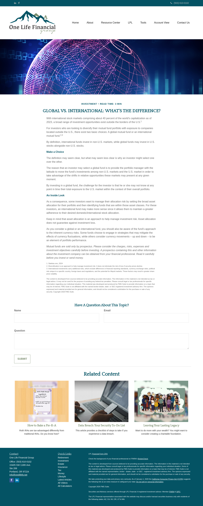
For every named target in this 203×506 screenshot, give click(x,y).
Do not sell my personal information (149, 482)
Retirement (63, 457)
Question (19, 330)
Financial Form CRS (100, 454)
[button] (90, 22)
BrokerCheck (143, 459)
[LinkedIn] (15, 3)
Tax (59, 470)
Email (107, 310)
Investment (63, 460)
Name (17, 310)
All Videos (63, 483)
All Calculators (65, 486)
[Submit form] (22, 359)
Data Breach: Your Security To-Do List (101, 425)
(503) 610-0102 (179, 3)
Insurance (63, 467)
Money (61, 473)
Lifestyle (62, 476)
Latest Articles (65, 479)
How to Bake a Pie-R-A (41, 425)
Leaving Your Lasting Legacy (161, 425)
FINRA (171, 492)
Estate (61, 464)
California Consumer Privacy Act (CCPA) (167, 479)
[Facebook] (19, 3)
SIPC (178, 492)
